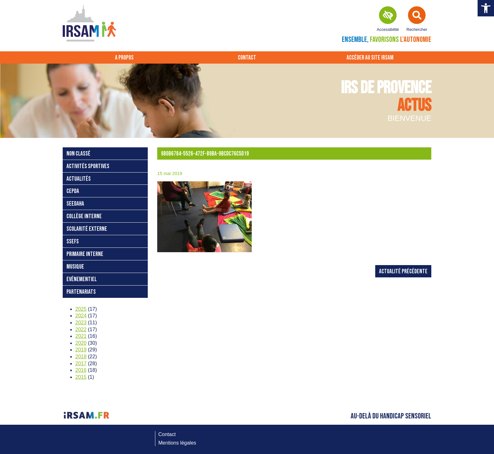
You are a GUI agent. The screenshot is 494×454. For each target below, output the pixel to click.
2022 (81, 329)
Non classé (78, 153)
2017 (81, 363)
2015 (81, 377)
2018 (81, 356)
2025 (81, 309)
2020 (81, 343)
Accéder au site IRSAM (370, 57)
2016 (81, 370)
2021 (81, 336)
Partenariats (81, 292)
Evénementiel (81, 279)
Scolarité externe (86, 229)
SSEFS (72, 241)
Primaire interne (84, 254)
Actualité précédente (403, 271)
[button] (486, 8)
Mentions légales (177, 442)
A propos (124, 57)
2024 (81, 315)
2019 (81, 349)
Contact (247, 57)
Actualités (78, 179)
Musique (75, 266)
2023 (81, 322)
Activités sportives (87, 166)
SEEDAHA (75, 203)
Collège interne (84, 216)
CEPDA (72, 191)
